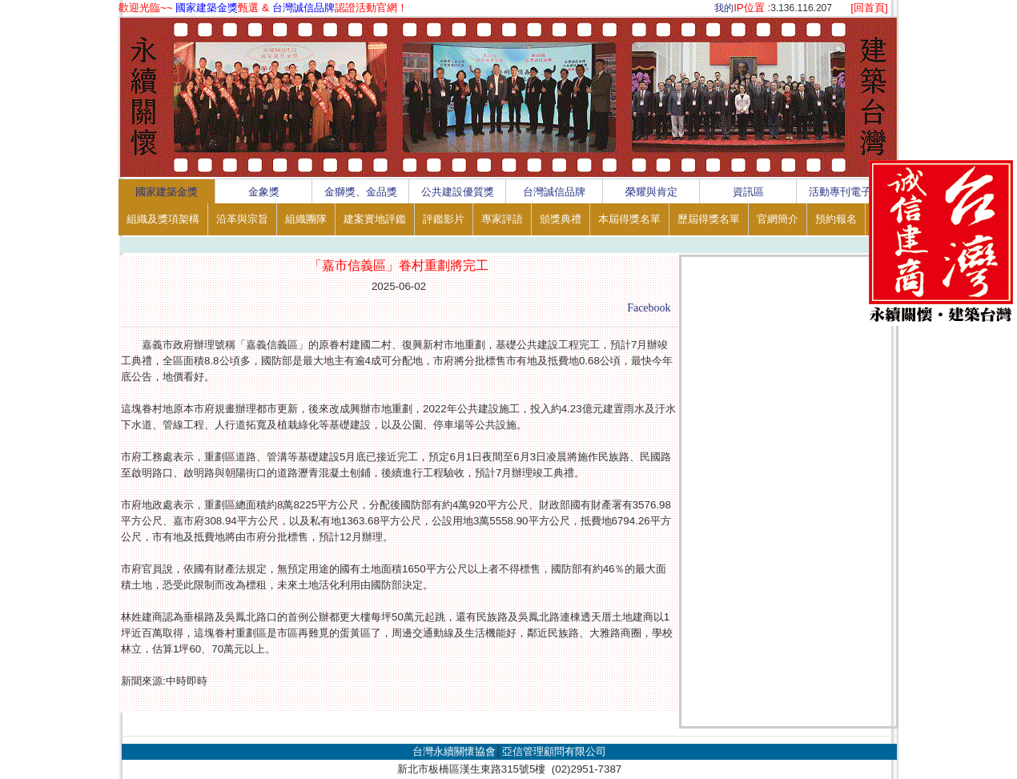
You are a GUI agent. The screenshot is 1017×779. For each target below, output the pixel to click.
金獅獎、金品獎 (360, 192)
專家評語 (502, 219)
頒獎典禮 (560, 219)
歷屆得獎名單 (708, 219)
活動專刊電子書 (845, 192)
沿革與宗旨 (242, 219)
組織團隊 (306, 219)
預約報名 (836, 219)
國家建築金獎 (166, 192)
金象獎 (263, 192)
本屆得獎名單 (629, 219)
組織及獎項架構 (163, 219)
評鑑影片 (443, 219)
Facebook (648, 308)
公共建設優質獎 (457, 192)
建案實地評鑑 (375, 219)
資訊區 (748, 192)
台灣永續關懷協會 (454, 751)
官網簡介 (777, 219)
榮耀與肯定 (651, 192)
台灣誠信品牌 (554, 192)
